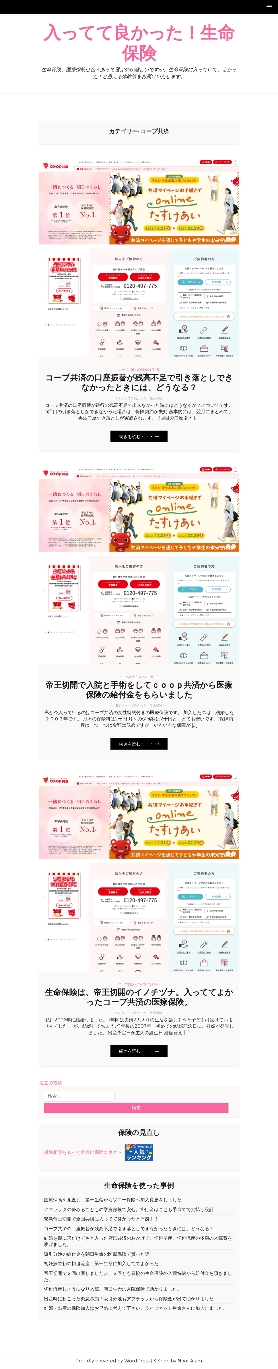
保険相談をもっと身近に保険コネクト (83, 1152)
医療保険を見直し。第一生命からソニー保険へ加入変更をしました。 (115, 1199)
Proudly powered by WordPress (112, 1361)
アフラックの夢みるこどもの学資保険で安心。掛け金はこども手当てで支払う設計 (129, 1209)
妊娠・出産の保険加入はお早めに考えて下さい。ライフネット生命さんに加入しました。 (136, 1308)
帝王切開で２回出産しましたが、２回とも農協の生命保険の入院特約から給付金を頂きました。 (138, 1276)
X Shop (161, 1361)
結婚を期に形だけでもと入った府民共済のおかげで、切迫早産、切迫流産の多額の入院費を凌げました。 (138, 1241)
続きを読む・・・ (139, 436)
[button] (269, 7)
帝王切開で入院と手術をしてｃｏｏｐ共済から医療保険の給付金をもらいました (139, 690)
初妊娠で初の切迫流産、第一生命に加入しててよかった (101, 1263)
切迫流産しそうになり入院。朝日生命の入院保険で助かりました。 (113, 1289)
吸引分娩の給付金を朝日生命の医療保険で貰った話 (96, 1254)
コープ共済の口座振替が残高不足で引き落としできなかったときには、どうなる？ (139, 383)
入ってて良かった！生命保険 (139, 43)
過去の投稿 (50, 1082)
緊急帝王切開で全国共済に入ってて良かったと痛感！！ (101, 1219)
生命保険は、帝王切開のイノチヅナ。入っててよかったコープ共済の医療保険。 (139, 997)
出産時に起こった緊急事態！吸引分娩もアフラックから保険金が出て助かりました (129, 1298)
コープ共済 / (127, 370)
